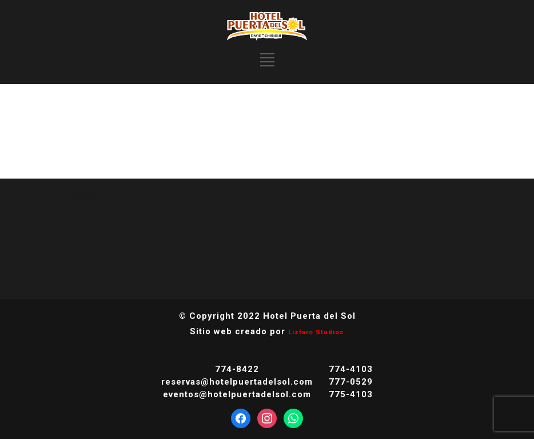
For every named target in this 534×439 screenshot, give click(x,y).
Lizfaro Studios (316, 332)
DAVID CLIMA (267, 242)
